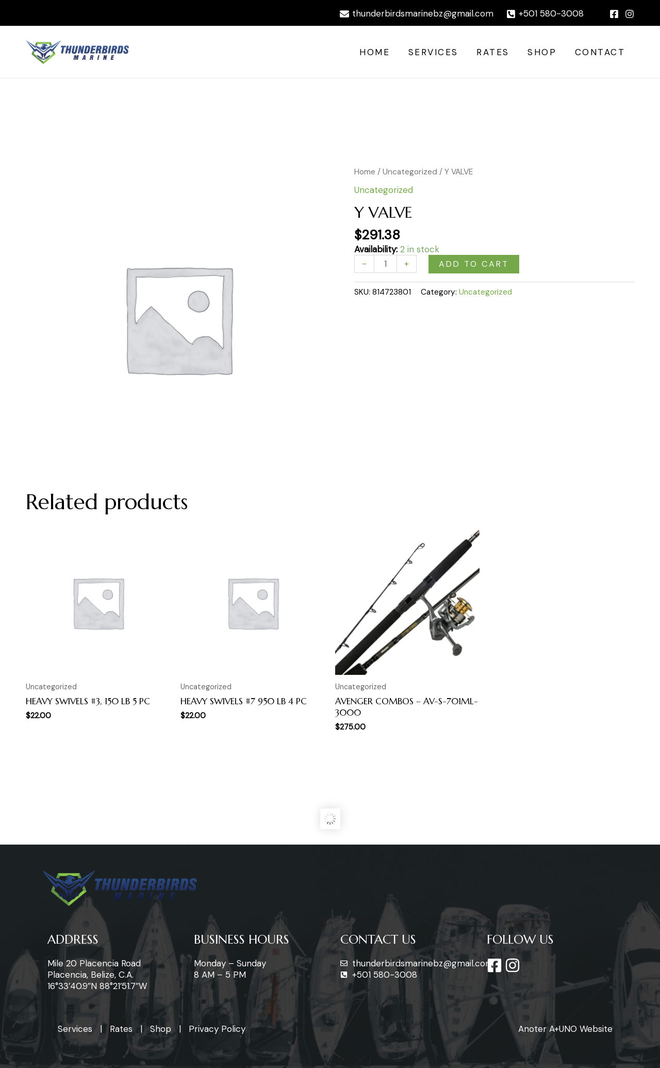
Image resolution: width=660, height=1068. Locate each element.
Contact (600, 52)
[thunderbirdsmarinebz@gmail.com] (416, 14)
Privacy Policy (217, 1028)
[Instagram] (629, 14)
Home (378, 52)
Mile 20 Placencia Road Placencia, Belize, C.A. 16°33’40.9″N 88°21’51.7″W (97, 975)
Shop (543, 52)
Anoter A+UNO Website (565, 1028)
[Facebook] (614, 14)
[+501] (545, 14)
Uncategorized (410, 171)
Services (436, 52)
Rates (495, 52)
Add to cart (474, 263)
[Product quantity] (385, 264)
